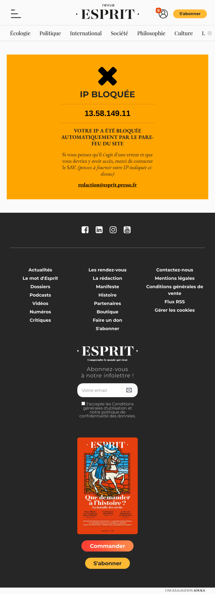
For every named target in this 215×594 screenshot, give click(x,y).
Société (119, 33)
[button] (16, 13)
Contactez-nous (174, 270)
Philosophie (151, 33)
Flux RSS (175, 302)
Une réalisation (185, 591)
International (86, 33)
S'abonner (190, 13)
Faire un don (107, 320)
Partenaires (107, 303)
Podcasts (40, 295)
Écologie (20, 33)
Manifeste (107, 287)
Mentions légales (175, 278)
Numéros (40, 312)
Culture (183, 33)
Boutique (107, 312)
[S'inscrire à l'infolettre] (129, 390)
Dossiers (40, 287)
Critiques (40, 320)
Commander (107, 546)
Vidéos (40, 303)
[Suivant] (209, 33)
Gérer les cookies (175, 310)
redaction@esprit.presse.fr (107, 184)
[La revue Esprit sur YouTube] (128, 230)
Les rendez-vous (107, 270)
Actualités (40, 270)
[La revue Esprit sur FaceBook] (86, 230)
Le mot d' (40, 278)
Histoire (107, 295)
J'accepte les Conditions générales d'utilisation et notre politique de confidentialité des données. (107, 410)
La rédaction (107, 278)
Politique (50, 33)
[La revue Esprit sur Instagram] (114, 230)
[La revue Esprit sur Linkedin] (100, 230)
